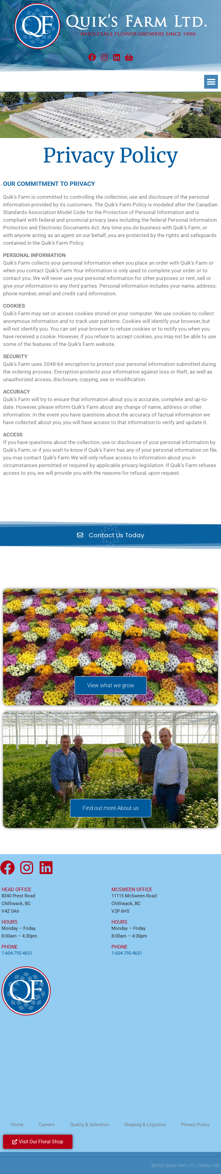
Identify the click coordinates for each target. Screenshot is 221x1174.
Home (17, 1124)
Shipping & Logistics (145, 1124)
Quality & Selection (89, 1124)
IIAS (215, 1165)
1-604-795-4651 (17, 953)
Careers (47, 1124)
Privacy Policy (195, 1124)
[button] (211, 82)
